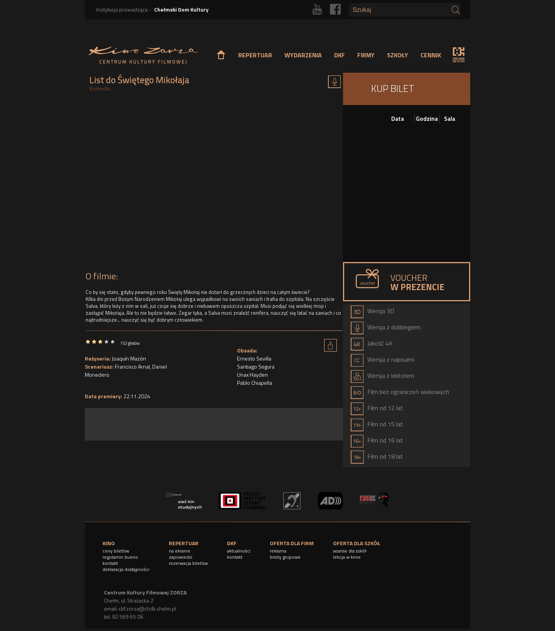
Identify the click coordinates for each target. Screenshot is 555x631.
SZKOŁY (397, 55)
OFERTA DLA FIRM (292, 543)
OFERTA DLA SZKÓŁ (356, 543)
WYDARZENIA (303, 55)
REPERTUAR (255, 55)
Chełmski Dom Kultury (181, 9)
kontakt (110, 563)
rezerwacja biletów (188, 563)
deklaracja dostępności (126, 569)
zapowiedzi (180, 557)
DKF (339, 55)
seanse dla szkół (350, 550)
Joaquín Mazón (129, 358)
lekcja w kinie (347, 557)
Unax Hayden (252, 375)
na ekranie (179, 550)
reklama (278, 550)
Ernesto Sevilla (254, 358)
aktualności (239, 550)
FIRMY (366, 55)
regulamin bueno (120, 557)
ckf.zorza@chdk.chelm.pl (147, 608)
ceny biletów (116, 550)
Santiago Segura (255, 366)
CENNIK (430, 55)
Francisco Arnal (132, 366)
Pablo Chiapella (254, 383)
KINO (109, 543)
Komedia (99, 88)
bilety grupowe (285, 557)
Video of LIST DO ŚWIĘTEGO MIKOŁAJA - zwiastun (214, 183)
